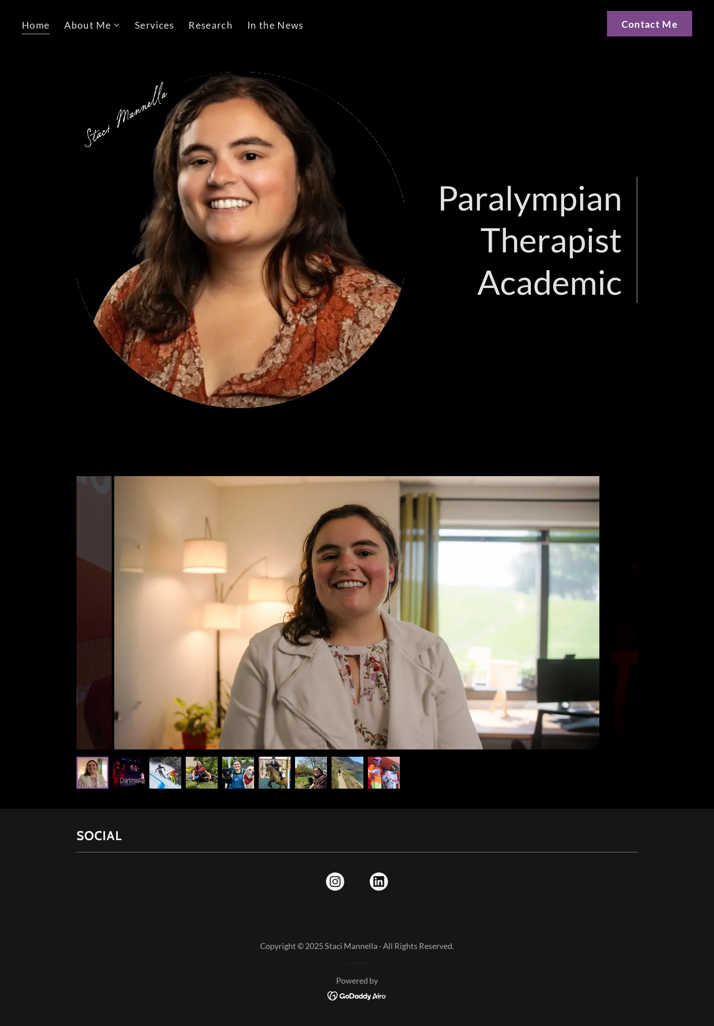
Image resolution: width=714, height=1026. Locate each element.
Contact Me (650, 24)
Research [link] (211, 25)
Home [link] (36, 25)
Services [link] (154, 25)
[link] (335, 883)
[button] (92, 25)
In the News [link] (275, 25)
